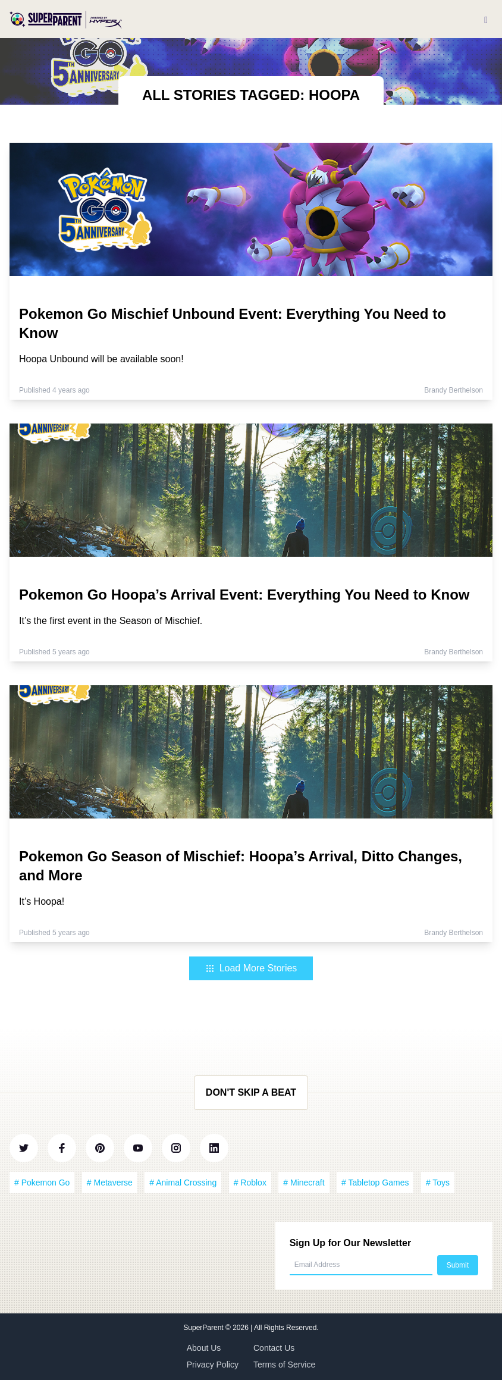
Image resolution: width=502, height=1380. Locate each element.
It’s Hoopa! (41, 901)
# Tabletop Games (375, 1182)
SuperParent (204, 1327)
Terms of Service (284, 1364)
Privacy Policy (213, 1364)
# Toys (438, 1182)
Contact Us (273, 1348)
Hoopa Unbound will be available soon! (101, 359)
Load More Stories (251, 968)
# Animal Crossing (183, 1182)
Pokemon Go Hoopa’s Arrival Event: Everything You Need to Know (244, 594)
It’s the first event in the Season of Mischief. (110, 621)
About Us (204, 1348)
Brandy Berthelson (453, 390)
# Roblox (250, 1182)
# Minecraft (303, 1182)
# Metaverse (110, 1182)
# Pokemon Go (42, 1182)
